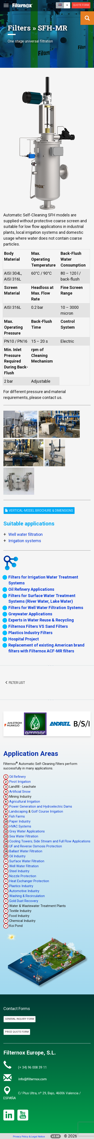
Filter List (15, 682)
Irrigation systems (24, 540)
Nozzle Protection (22, 876)
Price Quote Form (17, 1031)
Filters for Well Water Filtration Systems (45, 607)
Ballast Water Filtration (25, 851)
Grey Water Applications (27, 831)
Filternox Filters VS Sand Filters (38, 626)
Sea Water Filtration (23, 836)
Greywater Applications (30, 614)
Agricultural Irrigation (24, 802)
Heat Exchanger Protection (29, 881)
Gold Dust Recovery (23, 901)
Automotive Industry (24, 891)
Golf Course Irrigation (47, 811)
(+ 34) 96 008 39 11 (32, 1067)
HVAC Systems (20, 826)
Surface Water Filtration (26, 861)
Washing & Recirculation (27, 896)
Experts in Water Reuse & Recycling (41, 620)
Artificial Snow (20, 792)
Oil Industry (17, 856)
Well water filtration (25, 534)
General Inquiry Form (19, 1018)
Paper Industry (20, 821)
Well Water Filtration (24, 866)
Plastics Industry (21, 886)
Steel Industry (19, 871)
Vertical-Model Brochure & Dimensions (39, 510)
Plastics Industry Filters (30, 632)
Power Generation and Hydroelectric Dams (40, 807)
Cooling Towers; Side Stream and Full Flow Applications (49, 841)
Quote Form (81, 5)
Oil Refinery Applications (31, 589)
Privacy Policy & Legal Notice (29, 1136)
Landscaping (18, 811)
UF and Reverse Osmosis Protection (35, 846)
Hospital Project (23, 639)
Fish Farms (17, 816)
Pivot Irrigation (20, 782)
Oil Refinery (17, 777)
